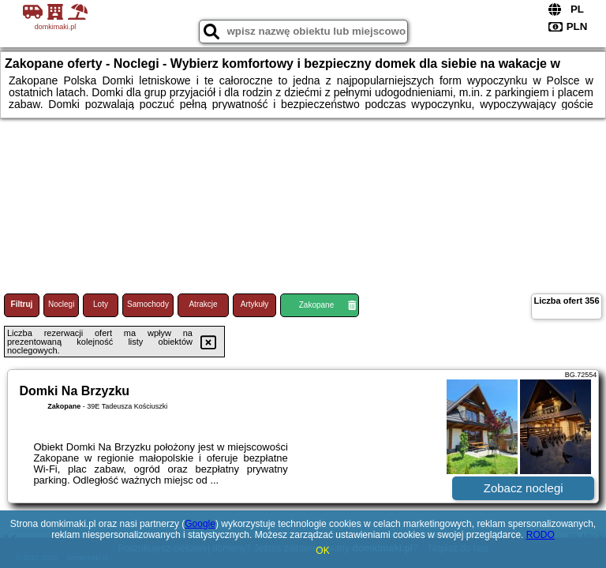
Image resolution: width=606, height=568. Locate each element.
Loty (100, 304)
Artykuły (255, 304)
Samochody (148, 304)
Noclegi (61, 304)
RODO (540, 534)
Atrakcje (203, 304)
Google (200, 523)
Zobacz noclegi (523, 488)
